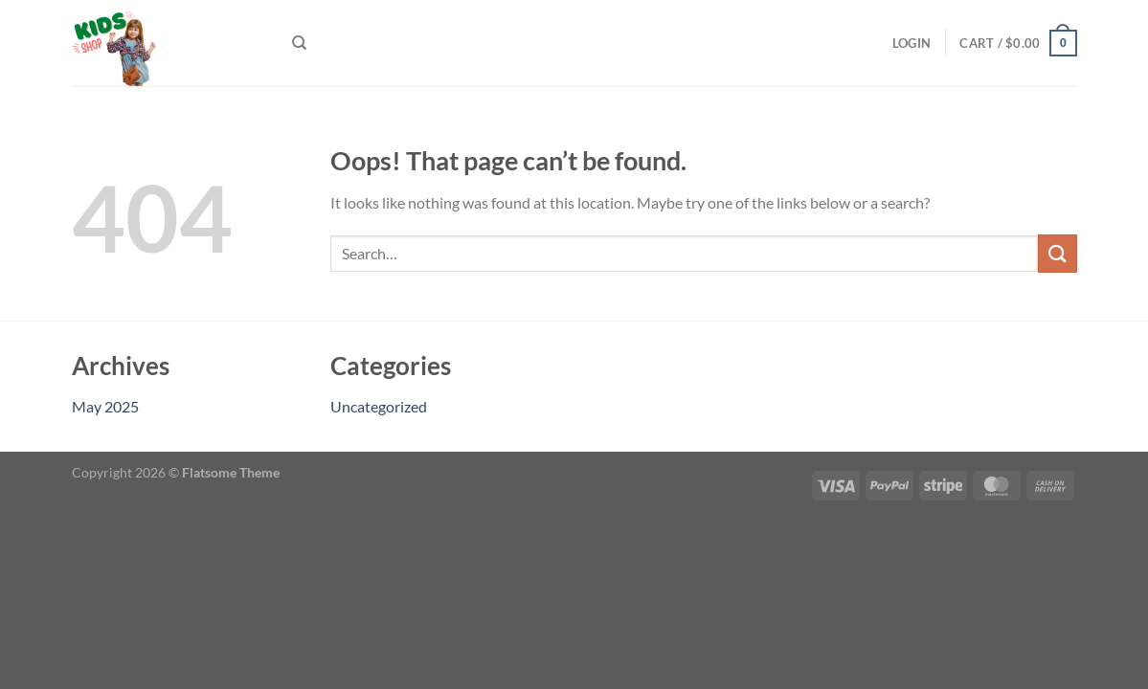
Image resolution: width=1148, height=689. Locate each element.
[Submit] (1057, 253)
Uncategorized (378, 406)
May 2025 (105, 406)
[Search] (299, 43)
